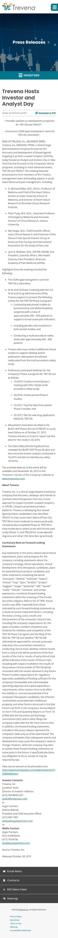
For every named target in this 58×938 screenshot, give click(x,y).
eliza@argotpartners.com (16, 843)
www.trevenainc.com (13, 478)
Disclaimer (14, 920)
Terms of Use (15, 923)
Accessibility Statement (20, 930)
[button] (54, 7)
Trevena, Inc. (23, 909)
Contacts (13, 880)
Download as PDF (45, 113)
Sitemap (12, 898)
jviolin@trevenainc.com (14, 798)
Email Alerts (14, 871)
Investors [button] (29, 75)
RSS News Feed (16, 889)
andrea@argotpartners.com (17, 821)
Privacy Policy (16, 916)
